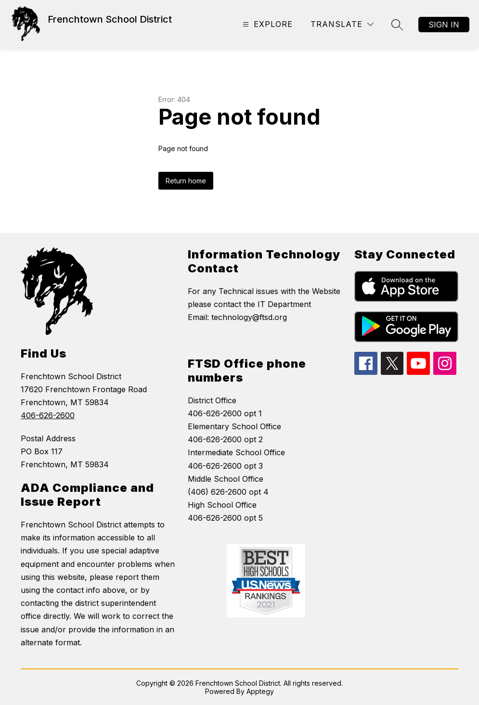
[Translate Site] (342, 24)
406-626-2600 (48, 415)
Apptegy (260, 691)
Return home (186, 181)
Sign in (443, 24)
